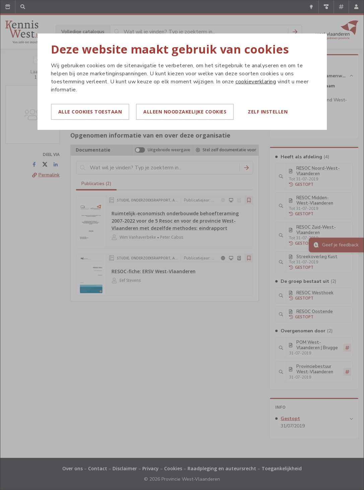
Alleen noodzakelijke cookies (184, 111)
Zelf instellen (268, 111)
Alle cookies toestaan (90, 111)
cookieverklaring (255, 81)
